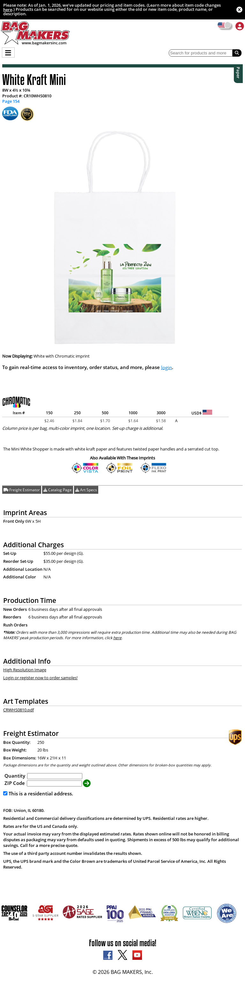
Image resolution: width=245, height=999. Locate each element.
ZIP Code (14, 783)
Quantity (14, 775)
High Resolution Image (24, 670)
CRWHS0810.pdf (18, 710)
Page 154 (10, 101)
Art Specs (86, 490)
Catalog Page (57, 490)
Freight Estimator (22, 490)
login (166, 367)
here (7, 9)
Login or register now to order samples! (40, 678)
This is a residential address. (38, 793)
